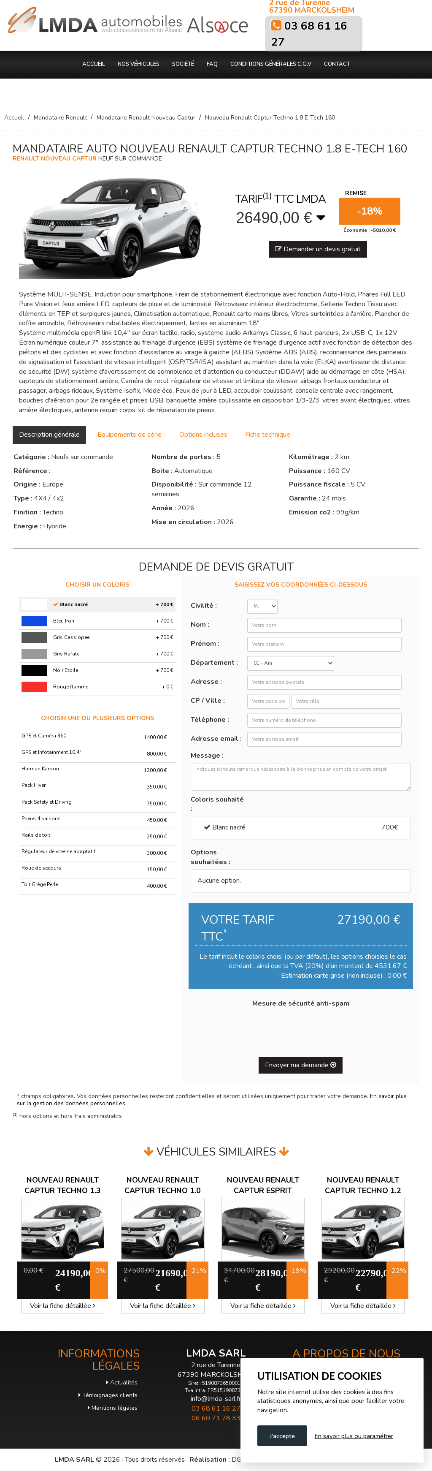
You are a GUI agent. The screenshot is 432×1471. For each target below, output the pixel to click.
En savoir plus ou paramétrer (354, 1436)
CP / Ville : (208, 700)
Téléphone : (210, 719)
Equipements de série (129, 434)
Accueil (93, 64)
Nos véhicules (138, 64)
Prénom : (205, 643)
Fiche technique (267, 434)
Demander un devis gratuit (318, 249)
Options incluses (203, 434)
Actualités (122, 1383)
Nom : (200, 624)
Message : (207, 755)
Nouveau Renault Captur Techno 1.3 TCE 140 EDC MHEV (62, 1190)
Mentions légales (113, 1408)
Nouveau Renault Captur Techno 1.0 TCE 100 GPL (162, 1190)
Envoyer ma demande (300, 1065)
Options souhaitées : (210, 857)
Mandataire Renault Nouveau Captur (146, 118)
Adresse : (206, 681)
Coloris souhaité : (217, 804)
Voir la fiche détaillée (62, 1306)
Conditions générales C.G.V (270, 64)
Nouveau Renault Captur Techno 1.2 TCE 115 (363, 1190)
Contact (337, 64)
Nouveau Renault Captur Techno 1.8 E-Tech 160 (270, 118)
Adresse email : (216, 738)
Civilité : (204, 605)
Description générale (49, 434)
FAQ (212, 64)
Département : (214, 662)
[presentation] (301, 1029)
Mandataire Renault (60, 118)
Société (183, 64)
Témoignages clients (108, 1395)
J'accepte (282, 1436)
